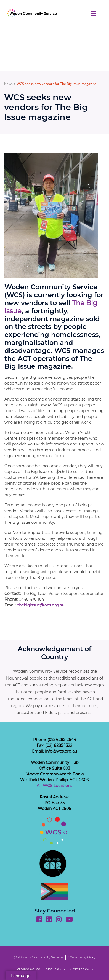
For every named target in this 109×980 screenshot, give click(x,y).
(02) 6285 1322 (58, 745)
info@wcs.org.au (61, 751)
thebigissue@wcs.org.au (40, 605)
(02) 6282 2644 (61, 739)
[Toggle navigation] (93, 13)
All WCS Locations (54, 785)
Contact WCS (81, 969)
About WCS (55, 969)
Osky (91, 957)
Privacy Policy (28, 969)
